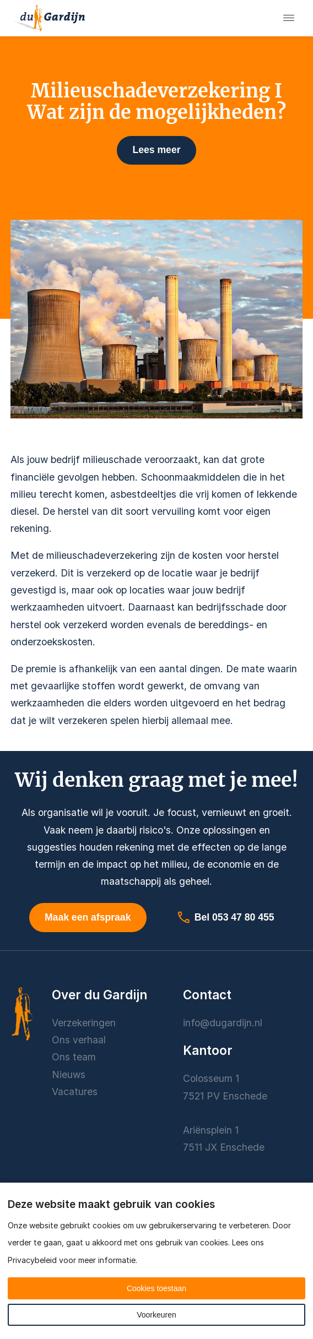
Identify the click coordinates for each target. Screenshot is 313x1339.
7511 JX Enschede (224, 1147)
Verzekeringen (84, 1022)
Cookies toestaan (156, 1288)
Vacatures (75, 1091)
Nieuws (68, 1074)
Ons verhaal (79, 1040)
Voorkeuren (156, 1314)
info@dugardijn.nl (222, 1022)
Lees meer (156, 149)
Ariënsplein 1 (212, 1130)
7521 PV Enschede (225, 1096)
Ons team (74, 1057)
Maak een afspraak (88, 917)
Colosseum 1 (211, 1078)
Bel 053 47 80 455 (225, 917)
